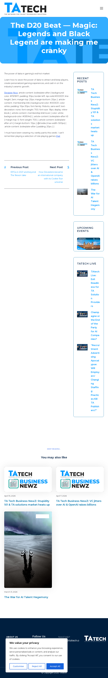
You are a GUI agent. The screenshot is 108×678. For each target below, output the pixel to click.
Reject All (37, 666)
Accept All (55, 666)
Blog (45, 471)
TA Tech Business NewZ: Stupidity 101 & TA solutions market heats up (95, 112)
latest (96, 471)
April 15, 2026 (9, 496)
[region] (37, 655)
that (58, 136)
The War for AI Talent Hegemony (26, 597)
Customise (18, 666)
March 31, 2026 (10, 592)
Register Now (11, 93)
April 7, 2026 (61, 496)
